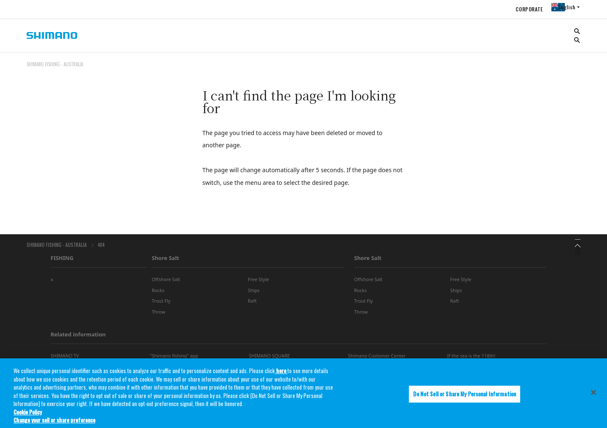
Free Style (258, 282)
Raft (252, 303)
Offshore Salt (166, 282)
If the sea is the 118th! (471, 358)
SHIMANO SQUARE (269, 358)
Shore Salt (165, 260)
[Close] (593, 394)
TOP (574, 69)
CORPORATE (521, 9)
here (281, 373)
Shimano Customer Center (377, 358)
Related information (78, 337)
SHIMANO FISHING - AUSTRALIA (55, 246)
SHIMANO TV (65, 358)
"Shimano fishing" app (174, 358)
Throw (158, 314)
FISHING (62, 260)
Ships (254, 293)
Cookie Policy (27, 414)
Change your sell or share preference (54, 422)
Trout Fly (161, 303)
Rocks (158, 293)
